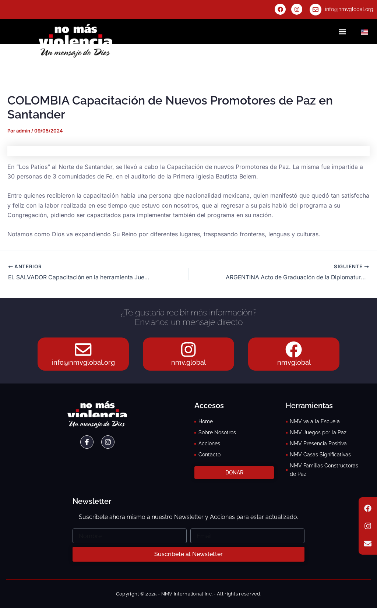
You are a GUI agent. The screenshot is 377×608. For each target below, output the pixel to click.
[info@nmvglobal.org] (315, 9)
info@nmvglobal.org (349, 9)
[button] (342, 31)
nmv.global (188, 362)
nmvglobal (294, 362)
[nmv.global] (188, 349)
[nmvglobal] (294, 349)
